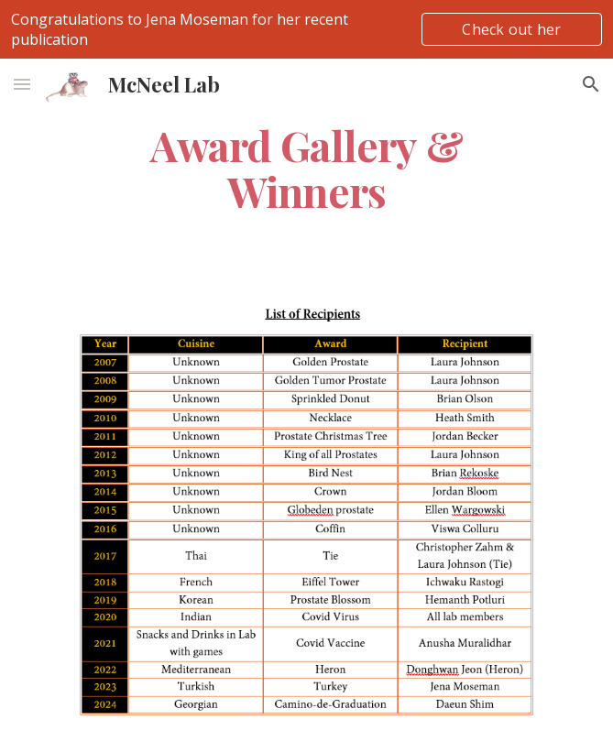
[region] (306, 29)
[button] (22, 84)
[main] (306, 168)
